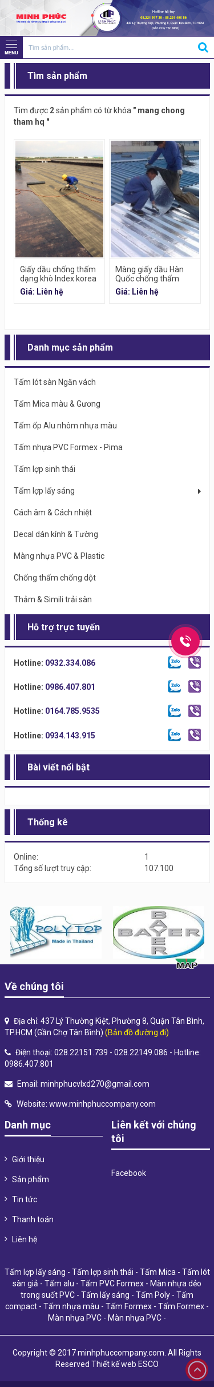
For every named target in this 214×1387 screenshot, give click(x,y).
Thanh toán (33, 1219)
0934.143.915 (70, 735)
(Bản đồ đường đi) (137, 1032)
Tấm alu (59, 1283)
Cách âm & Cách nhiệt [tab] (53, 512)
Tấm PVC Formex (112, 1283)
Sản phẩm (30, 1179)
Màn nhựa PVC (75, 1317)
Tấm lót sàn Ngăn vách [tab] (55, 382)
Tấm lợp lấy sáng (35, 1272)
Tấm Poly (153, 1294)
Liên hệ (24, 1239)
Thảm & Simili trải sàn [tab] (53, 599)
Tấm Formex (129, 1306)
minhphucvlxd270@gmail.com (95, 1083)
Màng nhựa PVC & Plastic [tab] (59, 556)
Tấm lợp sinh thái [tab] (44, 469)
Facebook (128, 1173)
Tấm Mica (158, 1272)
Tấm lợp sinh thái (103, 1272)
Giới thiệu (28, 1159)
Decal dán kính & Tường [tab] (56, 534)
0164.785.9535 (72, 711)
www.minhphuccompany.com (102, 1103)
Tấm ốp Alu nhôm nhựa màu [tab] (65, 425)
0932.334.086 (70, 662)
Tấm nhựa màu (71, 1306)
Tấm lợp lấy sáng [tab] (44, 490)
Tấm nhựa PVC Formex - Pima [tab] (68, 447)
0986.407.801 (70, 686)
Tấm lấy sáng (105, 1294)
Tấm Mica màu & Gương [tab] (57, 403)
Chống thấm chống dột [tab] (55, 577)
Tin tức (24, 1199)
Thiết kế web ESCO (125, 1364)
